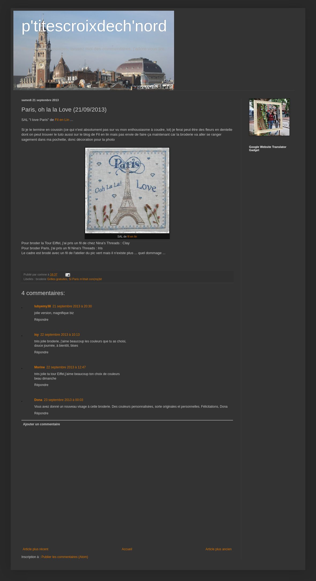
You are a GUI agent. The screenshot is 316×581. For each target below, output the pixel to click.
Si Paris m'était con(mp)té (85, 279)
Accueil (127, 549)
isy (36, 335)
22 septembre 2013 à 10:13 (60, 335)
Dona (38, 400)
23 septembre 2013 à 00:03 (63, 400)
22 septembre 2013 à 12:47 (66, 367)
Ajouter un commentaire (41, 424)
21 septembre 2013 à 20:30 (72, 306)
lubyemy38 (42, 306)
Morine (39, 367)
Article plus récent (35, 549)
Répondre (41, 320)
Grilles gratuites (57, 279)
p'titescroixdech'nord (94, 26)
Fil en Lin (62, 120)
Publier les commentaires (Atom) (65, 557)
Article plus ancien (219, 549)
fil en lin (132, 236)
